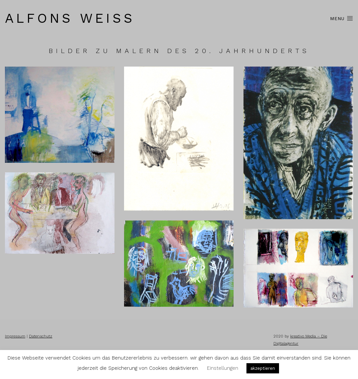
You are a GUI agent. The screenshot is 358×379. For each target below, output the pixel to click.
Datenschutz (40, 336)
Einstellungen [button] (222, 368)
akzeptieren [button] (262, 368)
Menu (341, 18)
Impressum (15, 336)
